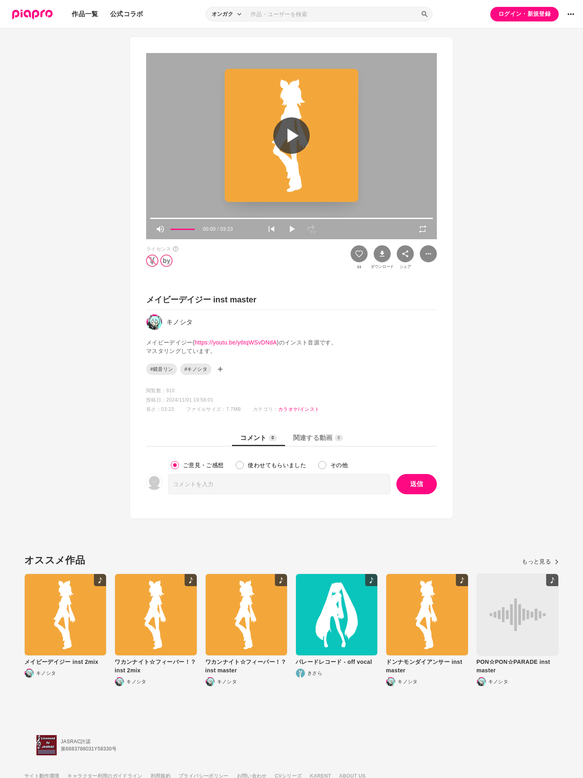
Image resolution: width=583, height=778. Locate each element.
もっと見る (540, 561)
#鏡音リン (161, 369)
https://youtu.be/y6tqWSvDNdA (236, 342)
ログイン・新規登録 (524, 14)
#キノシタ (195, 369)
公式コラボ (126, 14)
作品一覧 (85, 14)
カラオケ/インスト (298, 409)
